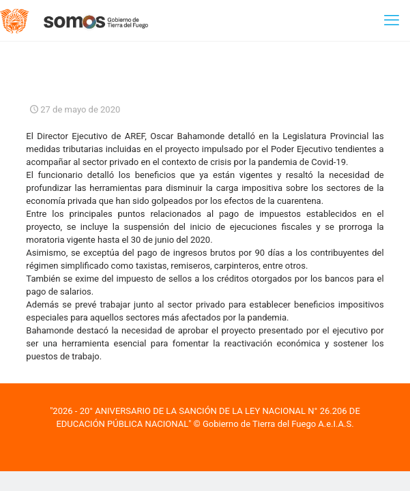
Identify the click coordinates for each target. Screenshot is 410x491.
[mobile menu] (391, 20)
